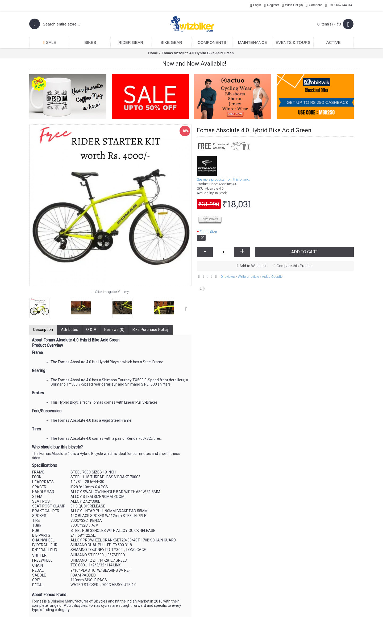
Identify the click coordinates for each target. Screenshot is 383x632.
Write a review (248, 277)
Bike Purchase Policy (150, 329)
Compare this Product (295, 266)
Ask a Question (273, 277)
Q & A (91, 329)
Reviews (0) (114, 329)
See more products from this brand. (223, 179)
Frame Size (208, 232)
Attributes (69, 329)
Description (43, 329)
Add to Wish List (252, 266)
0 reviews (228, 277)
